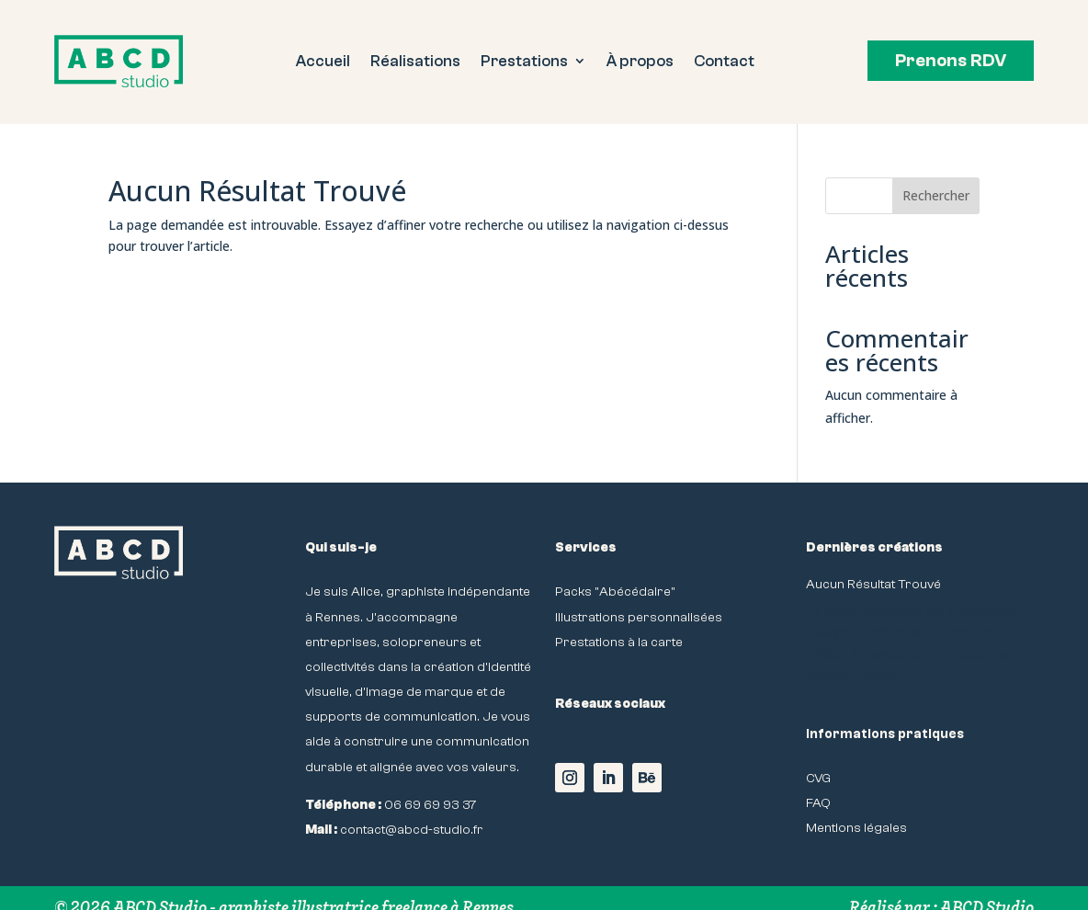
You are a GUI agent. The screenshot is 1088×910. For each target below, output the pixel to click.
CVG (818, 778)
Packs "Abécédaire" (615, 591)
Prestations (524, 62)
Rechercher (935, 195)
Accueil (323, 62)
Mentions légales (856, 828)
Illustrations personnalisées (638, 617)
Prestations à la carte (619, 642)
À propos (640, 62)
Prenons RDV (950, 61)
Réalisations (415, 62)
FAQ (818, 803)
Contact (724, 62)
